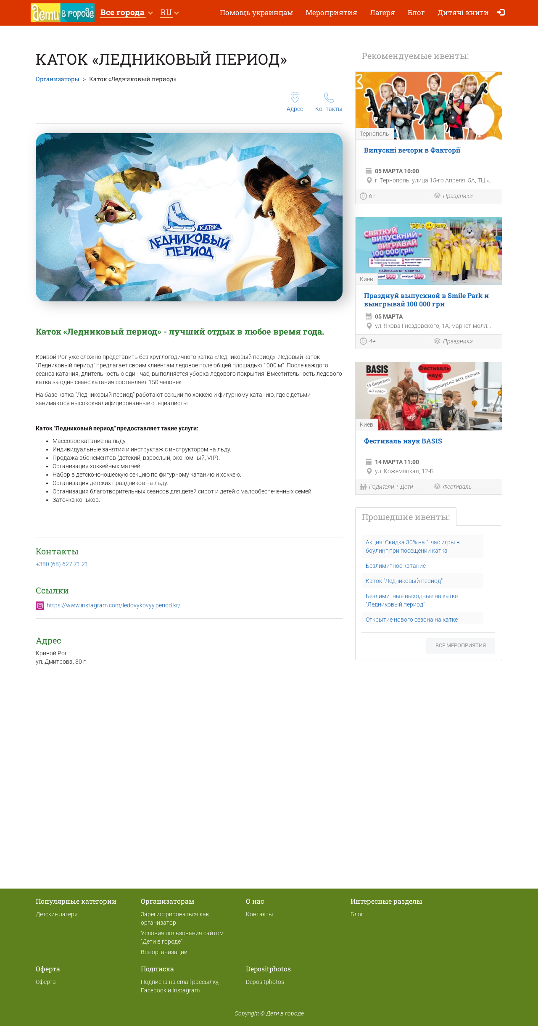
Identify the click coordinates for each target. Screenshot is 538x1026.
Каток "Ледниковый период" (404, 581)
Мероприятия (331, 12)
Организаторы (57, 79)
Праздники (453, 196)
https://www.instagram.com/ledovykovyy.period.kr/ (114, 605)
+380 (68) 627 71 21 (62, 564)
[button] (126, 13)
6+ (368, 197)
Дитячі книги (463, 12)
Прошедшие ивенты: (406, 516)
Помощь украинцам (256, 12)
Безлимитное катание (396, 565)
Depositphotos (265, 982)
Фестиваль (452, 487)
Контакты (329, 102)
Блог (416, 12)
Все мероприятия (460, 645)
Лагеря (382, 12)
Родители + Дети (386, 487)
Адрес (295, 102)
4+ (368, 342)
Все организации (164, 952)
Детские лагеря (57, 914)
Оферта (46, 982)
